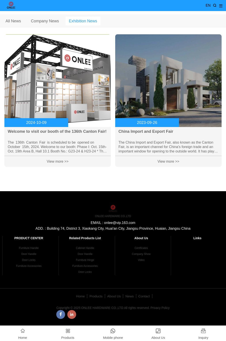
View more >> (57, 161)
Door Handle (28, 254)
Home (80, 296)
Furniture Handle (29, 248)
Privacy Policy (160, 308)
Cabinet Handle (85, 248)
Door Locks (29, 260)
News (129, 296)
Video (141, 260)
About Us (114, 296)
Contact (144, 296)
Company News (45, 21)
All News (13, 21)
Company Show (141, 254)
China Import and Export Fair (146, 131)
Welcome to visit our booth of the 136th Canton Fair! (57, 131)
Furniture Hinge (85, 260)
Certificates (141, 248)
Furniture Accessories (28, 266)
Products (95, 296)
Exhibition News (83, 21)
